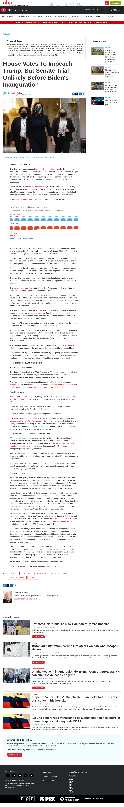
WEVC (71, 785)
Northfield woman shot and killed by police (111, 107)
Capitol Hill (33, 582)
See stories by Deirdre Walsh (25, 603)
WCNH (71, 784)
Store (110, 20)
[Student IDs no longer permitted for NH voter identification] (97, 75)
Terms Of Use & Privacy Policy (78, 776)
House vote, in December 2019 (34, 191)
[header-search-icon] (107, 5)
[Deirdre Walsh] (7, 601)
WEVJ (71, 790)
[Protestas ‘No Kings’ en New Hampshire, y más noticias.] (16, 632)
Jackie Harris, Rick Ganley (40, 657)
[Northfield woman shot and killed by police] (97, 105)
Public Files (72, 780)
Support (117, 5)
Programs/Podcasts (42, 20)
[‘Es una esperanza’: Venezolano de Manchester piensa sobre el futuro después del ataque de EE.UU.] (16, 725)
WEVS (71, 796)
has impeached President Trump (47, 173)
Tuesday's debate (59, 526)
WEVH (71, 788)
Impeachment (41, 577)
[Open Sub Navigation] (15, 20)
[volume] (9, 14)
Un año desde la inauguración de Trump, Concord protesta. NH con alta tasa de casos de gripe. (76, 677)
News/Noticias (7, 20)
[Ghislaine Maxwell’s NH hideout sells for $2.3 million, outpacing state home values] (97, 55)
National (6, 38)
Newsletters (23, 20)
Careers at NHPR (48, 785)
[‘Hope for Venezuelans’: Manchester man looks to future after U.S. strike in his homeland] (16, 705)
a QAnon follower (65, 523)
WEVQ (71, 795)
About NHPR (77, 20)
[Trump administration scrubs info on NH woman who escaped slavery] (16, 654)
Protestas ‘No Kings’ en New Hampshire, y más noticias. (71, 628)
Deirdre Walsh (16, 97)
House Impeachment (17, 582)
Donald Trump (16, 45)
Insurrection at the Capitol (60, 577)
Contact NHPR (47, 776)
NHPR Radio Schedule (50, 780)
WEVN (71, 791)
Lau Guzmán (35, 708)
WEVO (71, 793)
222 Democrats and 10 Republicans (30, 204)
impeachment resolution (22, 292)
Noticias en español (38, 625)
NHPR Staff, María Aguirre (40, 631)
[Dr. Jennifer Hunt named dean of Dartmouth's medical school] (97, 90)
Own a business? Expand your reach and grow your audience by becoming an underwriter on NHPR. (62, 27)
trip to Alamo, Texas (64, 350)
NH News (108, 52)
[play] (3, 14)
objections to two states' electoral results (26, 425)
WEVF (71, 787)
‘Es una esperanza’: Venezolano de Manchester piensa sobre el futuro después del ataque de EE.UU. (76, 723)
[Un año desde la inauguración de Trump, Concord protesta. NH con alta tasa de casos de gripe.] (16, 679)
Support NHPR (14, 759)
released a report (42, 315)
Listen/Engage (61, 20)
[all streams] (116, 14)
